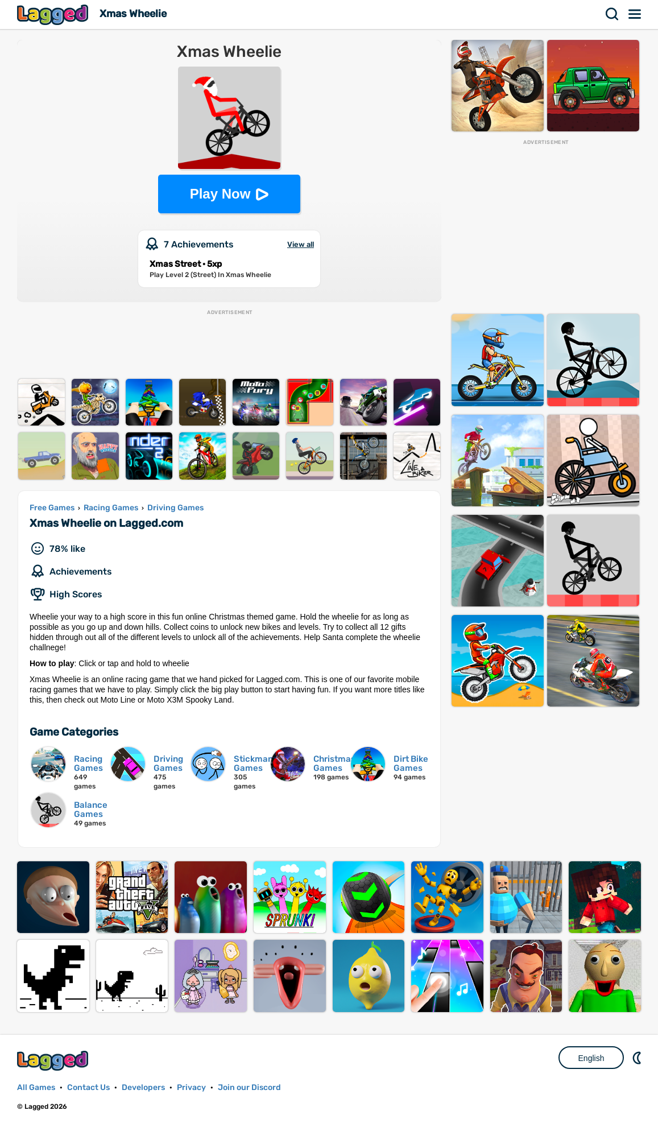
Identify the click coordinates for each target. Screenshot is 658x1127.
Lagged (54, 14)
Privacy (191, 1087)
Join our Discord (249, 1087)
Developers (143, 1087)
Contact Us (88, 1087)
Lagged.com (54, 1060)
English (591, 1058)
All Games (36, 1087)
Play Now (220, 193)
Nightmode (638, 1057)
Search (612, 14)
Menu (635, 14)
